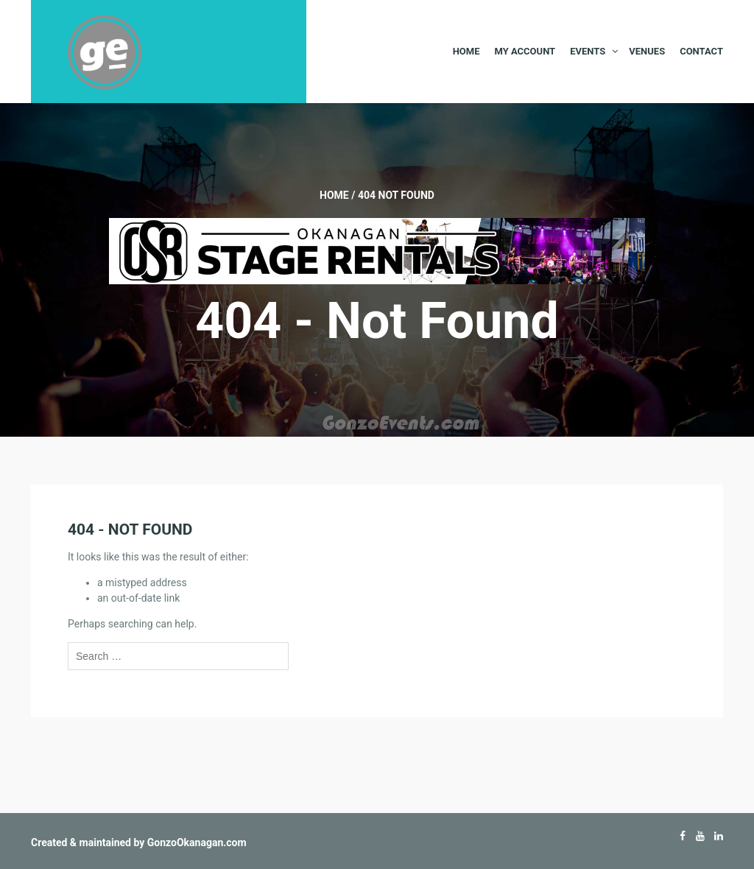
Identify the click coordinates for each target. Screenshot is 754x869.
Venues (647, 51)
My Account (524, 51)
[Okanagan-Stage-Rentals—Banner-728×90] (377, 250)
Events (587, 51)
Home (466, 51)
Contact (701, 51)
